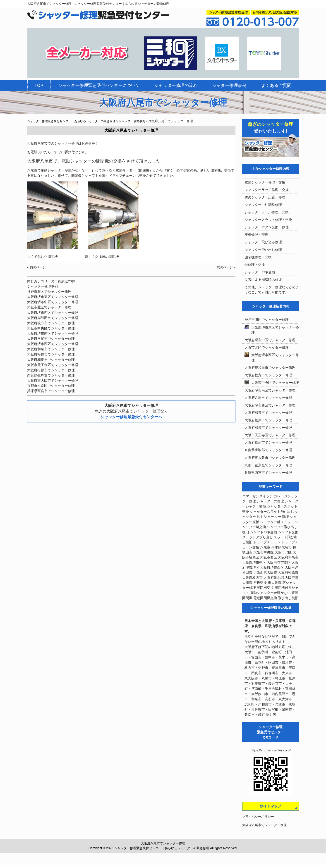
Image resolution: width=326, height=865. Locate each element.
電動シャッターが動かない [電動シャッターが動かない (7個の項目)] (270, 593)
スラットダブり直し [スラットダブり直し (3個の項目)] (257, 537)
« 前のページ (36, 267)
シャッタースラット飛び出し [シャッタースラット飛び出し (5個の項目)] (272, 511)
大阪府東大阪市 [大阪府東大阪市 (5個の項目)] (265, 572)
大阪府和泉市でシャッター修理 (51, 349)
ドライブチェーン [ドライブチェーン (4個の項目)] (266, 542)
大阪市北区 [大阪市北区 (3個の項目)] (283, 552)
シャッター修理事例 (42, 286)
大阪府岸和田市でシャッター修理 (52, 318)
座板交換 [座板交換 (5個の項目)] (260, 582)
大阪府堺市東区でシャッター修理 (52, 297)
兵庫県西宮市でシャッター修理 (51, 391)
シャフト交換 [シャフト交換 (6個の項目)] (288, 532)
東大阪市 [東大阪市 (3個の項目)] (274, 582)
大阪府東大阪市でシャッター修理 (52, 380)
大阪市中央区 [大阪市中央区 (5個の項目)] (263, 552)
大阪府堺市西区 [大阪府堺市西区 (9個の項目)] (272, 567)
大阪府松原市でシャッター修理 (51, 354)
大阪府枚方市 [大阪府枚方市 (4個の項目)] (252, 577)
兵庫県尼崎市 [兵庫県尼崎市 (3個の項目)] (281, 547)
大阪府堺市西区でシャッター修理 (52, 313)
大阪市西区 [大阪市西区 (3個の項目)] (268, 557)
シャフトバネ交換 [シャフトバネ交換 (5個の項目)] (263, 532)
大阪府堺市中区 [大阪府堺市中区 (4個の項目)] (254, 562)
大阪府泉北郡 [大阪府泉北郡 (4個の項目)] (274, 577)
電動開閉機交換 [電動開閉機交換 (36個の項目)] (265, 598)
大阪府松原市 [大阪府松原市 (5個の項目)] (288, 572)
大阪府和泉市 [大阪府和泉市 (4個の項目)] (288, 557)
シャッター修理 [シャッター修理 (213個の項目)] (276, 517)
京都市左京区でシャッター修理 (51, 386)
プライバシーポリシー (258, 816)
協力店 (271, 715)
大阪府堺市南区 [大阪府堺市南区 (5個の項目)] (279, 562)
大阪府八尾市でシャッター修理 (51, 339)
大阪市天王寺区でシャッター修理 (52, 365)
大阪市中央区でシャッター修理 (51, 328)
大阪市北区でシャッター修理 (49, 307)
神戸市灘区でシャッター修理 (49, 291)
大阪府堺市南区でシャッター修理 (52, 333)
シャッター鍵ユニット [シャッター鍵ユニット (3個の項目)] (277, 522)
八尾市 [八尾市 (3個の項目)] (265, 547)
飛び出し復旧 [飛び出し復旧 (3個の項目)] (288, 598)
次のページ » (226, 267)
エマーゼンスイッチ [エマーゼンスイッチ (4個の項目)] (257, 496)
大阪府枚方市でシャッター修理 (51, 323)
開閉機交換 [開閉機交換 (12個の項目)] (265, 587)
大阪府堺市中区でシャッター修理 (52, 302)
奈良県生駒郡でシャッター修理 (51, 375)
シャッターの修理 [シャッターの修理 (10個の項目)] (270, 501)
